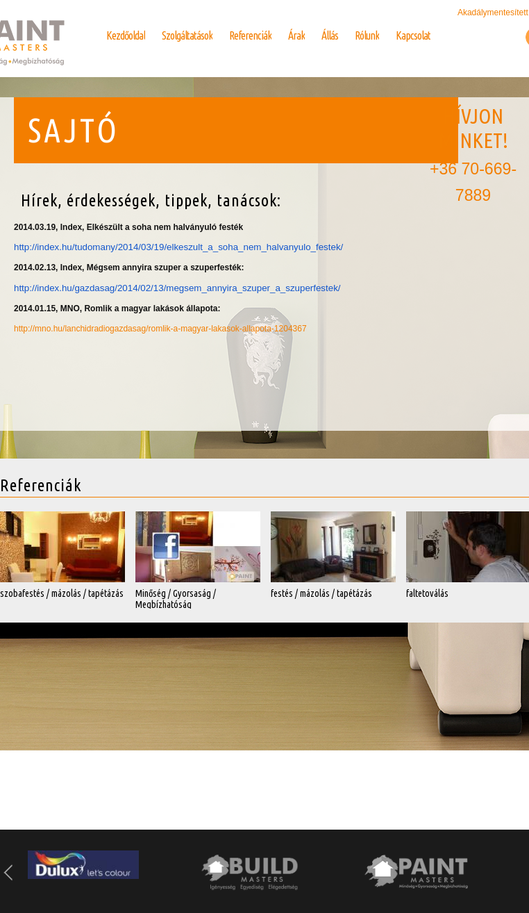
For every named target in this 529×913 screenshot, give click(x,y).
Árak (296, 35)
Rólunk (367, 35)
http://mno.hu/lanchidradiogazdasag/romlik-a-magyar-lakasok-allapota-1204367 (160, 329)
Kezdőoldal (125, 35)
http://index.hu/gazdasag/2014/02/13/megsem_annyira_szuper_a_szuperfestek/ (177, 288)
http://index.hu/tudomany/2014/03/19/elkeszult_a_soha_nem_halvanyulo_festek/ (178, 247)
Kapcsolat (413, 35)
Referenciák (250, 35)
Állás (329, 35)
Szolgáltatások (187, 35)
